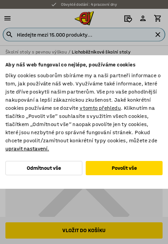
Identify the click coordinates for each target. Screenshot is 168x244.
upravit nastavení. (27, 148)
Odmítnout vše (44, 168)
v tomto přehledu (100, 108)
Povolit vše (124, 168)
